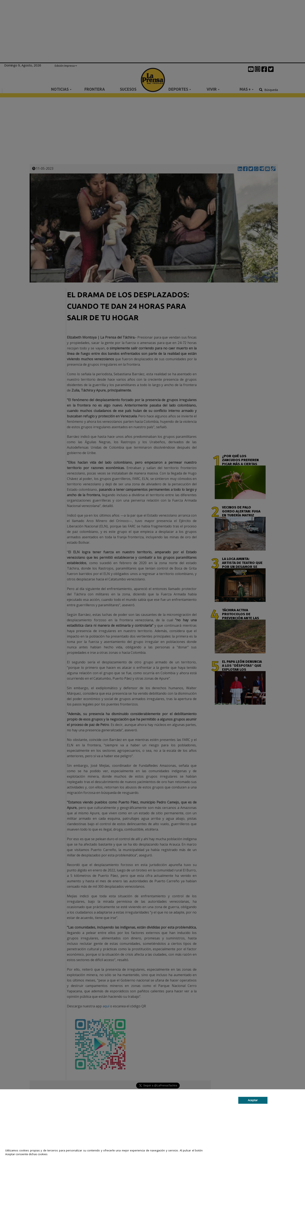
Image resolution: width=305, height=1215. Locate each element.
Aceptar (253, 1100)
